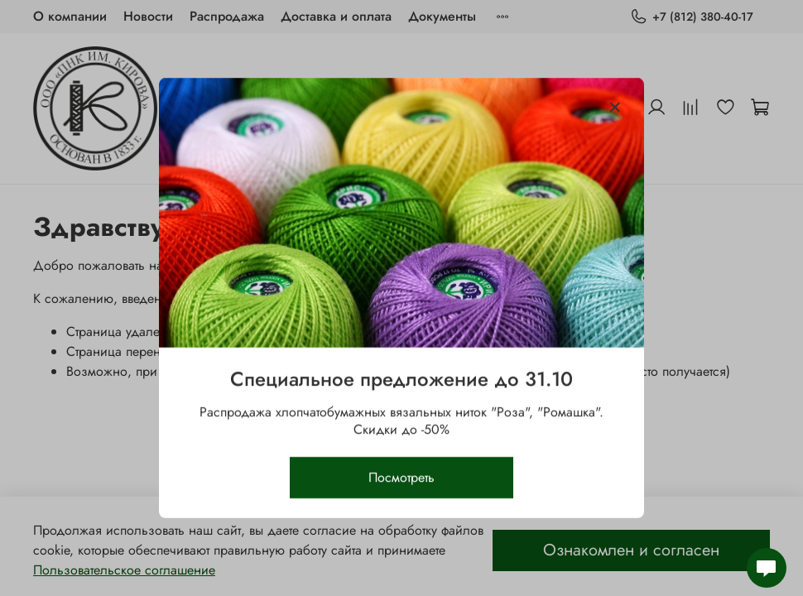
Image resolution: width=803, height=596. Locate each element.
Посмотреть (401, 477)
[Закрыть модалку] (615, 108)
